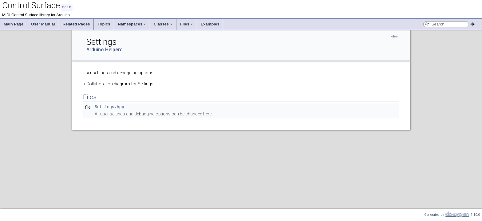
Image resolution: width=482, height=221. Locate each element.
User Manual (43, 23)
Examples (210, 23)
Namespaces (132, 23)
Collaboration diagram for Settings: (118, 83)
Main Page (13, 23)
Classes (163, 23)
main (66, 7)
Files (186, 23)
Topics (103, 23)
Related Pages (76, 23)
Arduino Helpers (104, 49)
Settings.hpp (109, 107)
